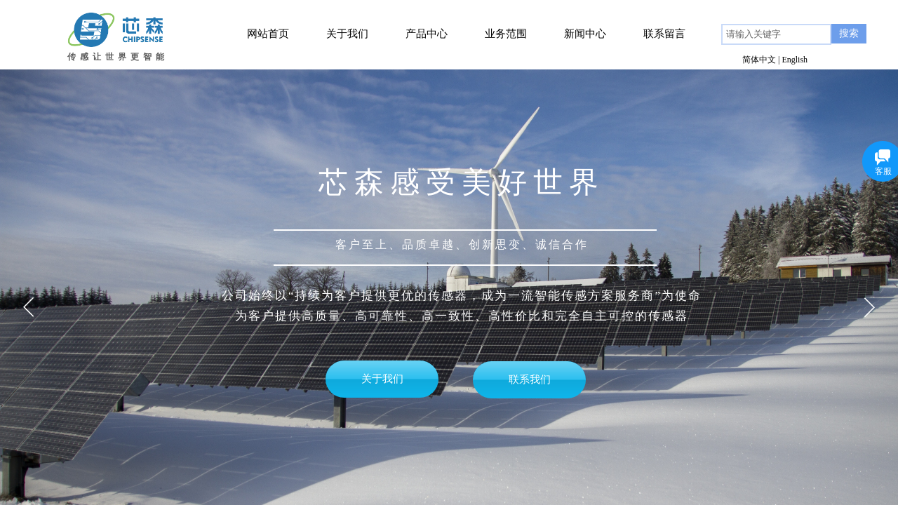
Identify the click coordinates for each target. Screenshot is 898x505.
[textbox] (776, 34)
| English (792, 59)
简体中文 (759, 60)
